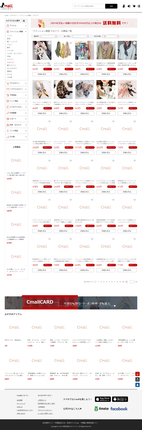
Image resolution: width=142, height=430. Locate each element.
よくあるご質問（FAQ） (45, 413)
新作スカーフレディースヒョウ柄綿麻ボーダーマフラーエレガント (63, 104)
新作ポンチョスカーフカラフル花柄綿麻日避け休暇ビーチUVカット (63, 261)
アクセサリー (15, 83)
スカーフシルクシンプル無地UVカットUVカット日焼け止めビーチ (63, 65)
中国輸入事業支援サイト (89, 423)
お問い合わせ (21, 413)
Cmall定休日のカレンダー (25, 410)
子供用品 (13, 95)
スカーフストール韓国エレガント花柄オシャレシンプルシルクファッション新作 (42, 104)
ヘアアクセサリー (16, 89)
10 (123, 282)
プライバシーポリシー (45, 410)
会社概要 (19, 400)
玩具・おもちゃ (15, 125)
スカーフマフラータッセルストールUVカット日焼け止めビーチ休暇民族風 (127, 143)
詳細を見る (42, 74)
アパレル (13, 25)
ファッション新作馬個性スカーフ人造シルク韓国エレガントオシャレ (84, 261)
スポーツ (13, 119)
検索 (111, 6)
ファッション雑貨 (16, 31)
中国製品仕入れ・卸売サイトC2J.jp (67, 423)
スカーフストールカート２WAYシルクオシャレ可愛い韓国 (84, 65)
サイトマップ (21, 403)
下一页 (126, 282)
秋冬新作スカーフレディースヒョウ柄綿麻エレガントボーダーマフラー (127, 183)
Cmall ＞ (7, 15)
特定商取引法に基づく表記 (46, 403)
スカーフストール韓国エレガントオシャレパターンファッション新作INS (127, 222)
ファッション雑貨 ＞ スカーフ (29, 15)
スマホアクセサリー (17, 107)
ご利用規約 (41, 407)
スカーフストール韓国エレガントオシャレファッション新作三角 (127, 104)
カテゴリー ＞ (14, 15)
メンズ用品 (14, 131)
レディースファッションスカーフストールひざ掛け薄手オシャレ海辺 (42, 222)
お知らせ (19, 407)
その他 (12, 137)
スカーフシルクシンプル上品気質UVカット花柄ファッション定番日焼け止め (127, 261)
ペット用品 (14, 101)
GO (136, 282)
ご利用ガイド (42, 400)
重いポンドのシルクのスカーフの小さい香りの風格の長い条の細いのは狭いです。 (63, 183)
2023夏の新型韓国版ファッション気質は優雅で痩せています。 (42, 143)
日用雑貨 (13, 113)
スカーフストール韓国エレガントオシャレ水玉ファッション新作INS (84, 183)
